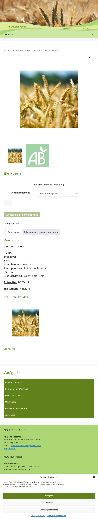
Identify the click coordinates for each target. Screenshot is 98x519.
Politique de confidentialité (56, 516)
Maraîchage (49, 402)
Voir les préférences (49, 509)
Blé (45, 50)
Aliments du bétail (49, 382)
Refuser (48, 502)
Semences (17, 50)
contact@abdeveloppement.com (26, 445)
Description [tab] (14, 232)
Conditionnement (20, 192)
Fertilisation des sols (49, 395)
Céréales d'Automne (32, 50)
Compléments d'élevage (49, 389)
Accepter (49, 495)
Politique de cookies (38, 516)
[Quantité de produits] (8, 203)
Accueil (7, 50)
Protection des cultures (16, 408)
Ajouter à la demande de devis (22, 214)
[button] (94, 477)
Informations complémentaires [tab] (41, 232)
